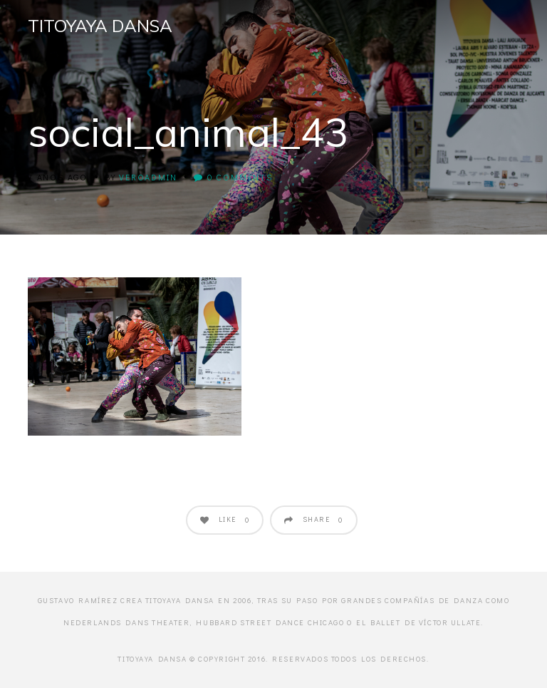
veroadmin (148, 177)
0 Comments (233, 177)
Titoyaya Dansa (100, 25)
